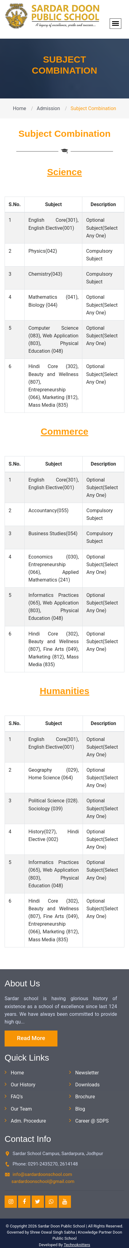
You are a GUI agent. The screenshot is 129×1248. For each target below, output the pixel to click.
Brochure (85, 1097)
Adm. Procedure (28, 1121)
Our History (23, 1085)
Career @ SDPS (92, 1121)
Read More (31, 1038)
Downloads (87, 1085)
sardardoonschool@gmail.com (42, 1181)
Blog (80, 1109)
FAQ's (17, 1097)
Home (19, 108)
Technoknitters (77, 1244)
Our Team (21, 1109)
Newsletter (87, 1073)
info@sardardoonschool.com (42, 1174)
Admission (48, 108)
